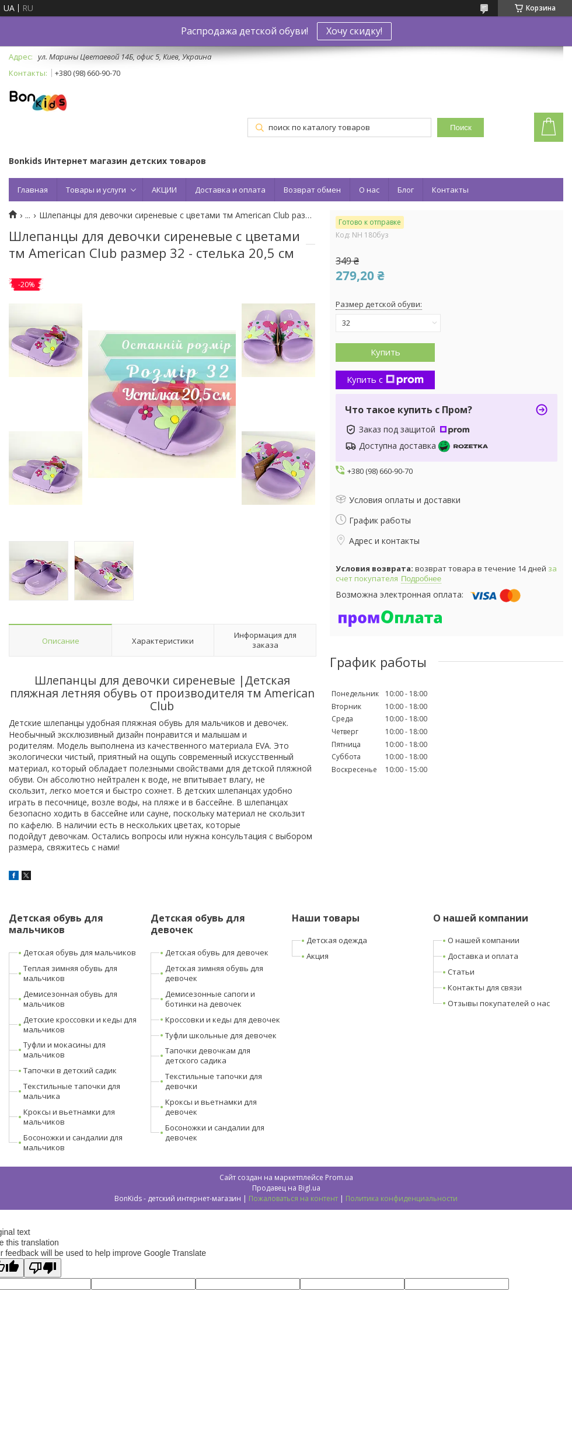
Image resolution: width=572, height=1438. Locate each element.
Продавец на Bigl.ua (286, 1188)
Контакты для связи (485, 987)
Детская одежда (336, 940)
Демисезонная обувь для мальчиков (70, 999)
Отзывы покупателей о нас (499, 1003)
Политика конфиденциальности (402, 1198)
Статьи (461, 971)
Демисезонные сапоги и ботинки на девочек (210, 999)
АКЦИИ (164, 189)
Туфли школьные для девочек (221, 1035)
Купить (385, 352)
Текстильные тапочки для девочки (213, 1081)
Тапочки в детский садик (70, 1070)
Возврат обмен (312, 189)
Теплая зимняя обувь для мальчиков (70, 973)
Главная (33, 189)
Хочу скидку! (354, 31)
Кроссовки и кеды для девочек (222, 1019)
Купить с (385, 379)
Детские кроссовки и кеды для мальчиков (80, 1024)
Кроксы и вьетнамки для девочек (211, 1107)
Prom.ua (339, 1177)
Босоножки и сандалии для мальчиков (73, 1142)
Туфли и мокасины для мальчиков (64, 1049)
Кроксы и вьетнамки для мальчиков (69, 1117)
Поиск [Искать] (461, 127)
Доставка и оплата (230, 189)
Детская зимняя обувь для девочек (214, 973)
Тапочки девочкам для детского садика (207, 1055)
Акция (317, 956)
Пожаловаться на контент (293, 1198)
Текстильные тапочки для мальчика (71, 1091)
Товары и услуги (96, 189)
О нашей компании (483, 940)
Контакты (450, 189)
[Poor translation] (42, 1268)
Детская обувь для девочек (216, 952)
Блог (405, 189)
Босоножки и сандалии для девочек (214, 1132)
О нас (369, 189)
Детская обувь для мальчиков (79, 952)
